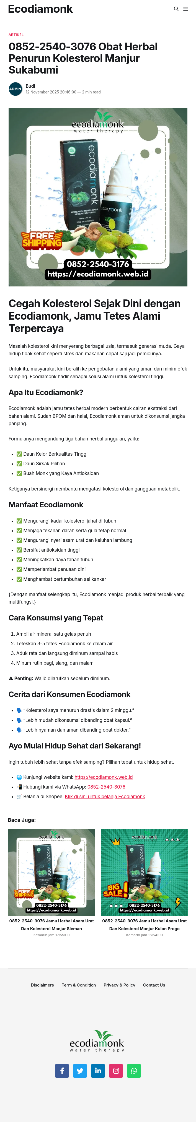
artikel (16, 34)
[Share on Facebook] (62, 1071)
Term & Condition (79, 985)
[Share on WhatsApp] (134, 1071)
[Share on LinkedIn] (98, 1071)
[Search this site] (176, 8)
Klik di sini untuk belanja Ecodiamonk (105, 796)
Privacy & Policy (119, 985)
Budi (30, 86)
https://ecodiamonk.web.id (103, 777)
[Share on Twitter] (80, 1071)
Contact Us (154, 985)
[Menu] (185, 8)
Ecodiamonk (40, 8)
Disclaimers (42, 985)
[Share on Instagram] (116, 1071)
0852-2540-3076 (106, 787)
